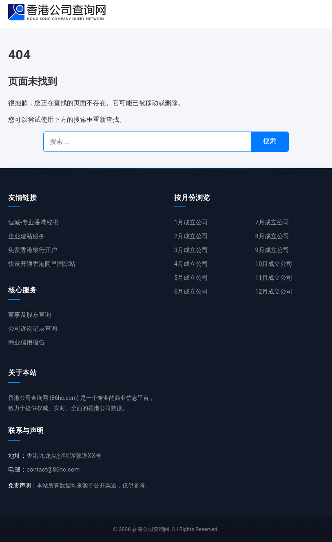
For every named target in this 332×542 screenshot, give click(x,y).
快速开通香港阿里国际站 (41, 264)
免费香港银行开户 (32, 250)
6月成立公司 (191, 291)
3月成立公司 (191, 250)
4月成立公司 (191, 264)
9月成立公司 (272, 250)
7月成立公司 (272, 222)
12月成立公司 (274, 291)
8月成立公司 (272, 236)
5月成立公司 (191, 277)
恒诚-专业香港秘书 (33, 222)
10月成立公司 (274, 264)
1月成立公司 (191, 222)
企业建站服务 (26, 236)
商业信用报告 (26, 342)
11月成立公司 (274, 277)
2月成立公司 (191, 236)
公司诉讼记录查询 (32, 328)
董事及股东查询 (29, 314)
